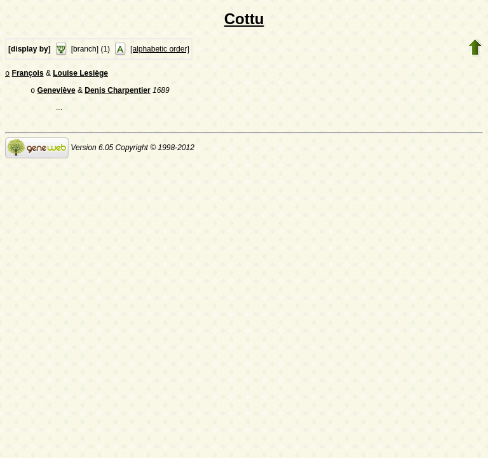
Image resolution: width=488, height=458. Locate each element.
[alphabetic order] (159, 49)
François (28, 74)
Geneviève (56, 92)
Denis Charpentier (117, 92)
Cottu (244, 18)
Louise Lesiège (80, 74)
